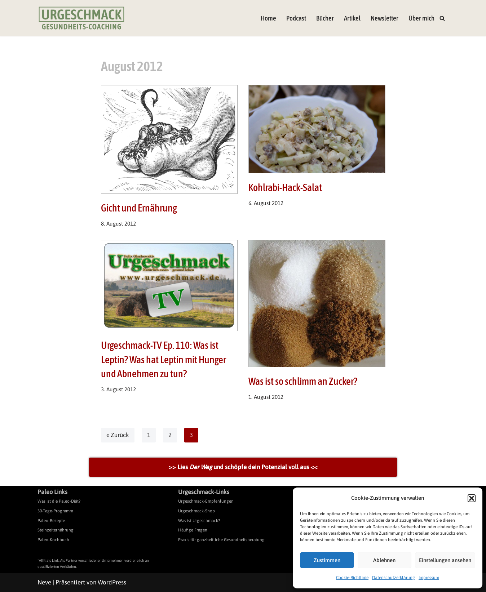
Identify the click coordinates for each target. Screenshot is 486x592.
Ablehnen (384, 560)
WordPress (112, 582)
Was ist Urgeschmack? (199, 520)
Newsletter (384, 18)
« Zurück (117, 435)
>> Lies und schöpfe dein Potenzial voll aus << (243, 467)
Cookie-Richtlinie (352, 577)
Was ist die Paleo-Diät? (58, 501)
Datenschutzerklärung (393, 577)
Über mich (421, 18)
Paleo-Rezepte (51, 520)
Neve (44, 582)
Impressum (429, 577)
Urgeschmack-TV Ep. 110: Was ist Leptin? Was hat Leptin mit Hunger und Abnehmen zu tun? (163, 359)
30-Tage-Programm (55, 510)
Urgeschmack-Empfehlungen (206, 501)
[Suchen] (442, 18)
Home (268, 18)
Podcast (296, 18)
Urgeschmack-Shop (196, 510)
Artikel (352, 18)
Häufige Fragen (192, 530)
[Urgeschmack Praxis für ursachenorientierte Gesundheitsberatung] (81, 18)
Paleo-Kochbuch (53, 539)
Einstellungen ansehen (445, 560)
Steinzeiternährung (55, 530)
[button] (471, 498)
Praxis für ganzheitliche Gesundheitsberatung (221, 539)
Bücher (325, 18)
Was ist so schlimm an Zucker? (302, 381)
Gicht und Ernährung (139, 208)
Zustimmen (327, 560)
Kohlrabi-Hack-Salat (285, 187)
